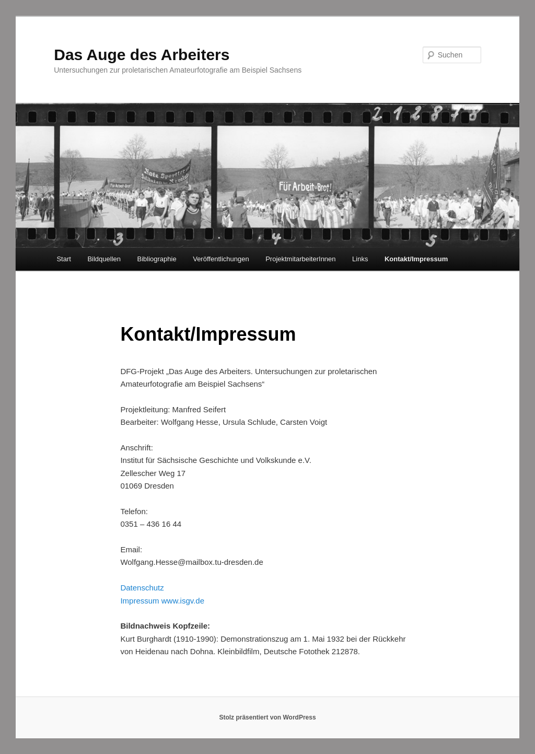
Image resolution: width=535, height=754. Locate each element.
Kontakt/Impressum (416, 259)
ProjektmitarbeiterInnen (300, 259)
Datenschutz (142, 587)
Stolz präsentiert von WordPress (267, 717)
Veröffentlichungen (221, 259)
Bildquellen (104, 259)
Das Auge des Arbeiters (141, 54)
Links (360, 259)
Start (63, 259)
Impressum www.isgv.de (162, 600)
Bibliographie (157, 259)
